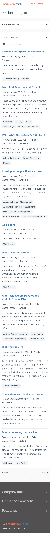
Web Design (8, 126)
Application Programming (14, 339)
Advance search (10, 24)
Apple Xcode (37, 334)
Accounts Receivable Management (19, 207)
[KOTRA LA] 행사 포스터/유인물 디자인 (23, 134)
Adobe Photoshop (31, 158)
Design (6, 163)
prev (5, 472)
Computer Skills (37, 339)
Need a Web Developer (16, 252)
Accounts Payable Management (17, 202)
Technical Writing (11, 79)
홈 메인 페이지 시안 (12, 347)
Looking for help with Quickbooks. (22, 171)
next (45, 472)
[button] (47, 4)
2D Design (7, 463)
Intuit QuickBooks (11, 216)
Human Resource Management (17, 212)
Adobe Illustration (11, 158)
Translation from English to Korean (22, 394)
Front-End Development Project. (21, 87)
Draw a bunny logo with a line (19, 432)
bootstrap (7, 122)
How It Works (37, 4)
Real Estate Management (34, 216)
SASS (28, 122)
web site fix (8, 224)
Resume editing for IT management (23, 51)
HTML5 (19, 122)
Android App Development (15, 334)
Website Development (28, 126)
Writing (26, 79)
